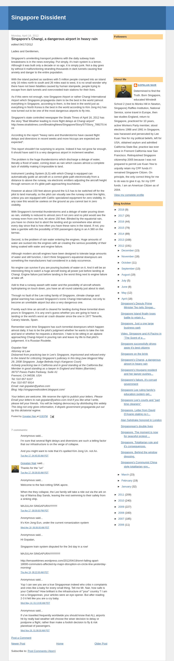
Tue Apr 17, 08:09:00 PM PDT (35, 511)
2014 (121, 233)
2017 (121, 215)
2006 (121, 524)
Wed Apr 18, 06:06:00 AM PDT (35, 527)
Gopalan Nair (29, 463)
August (126, 274)
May (124, 292)
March (125, 474)
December (128, 250)
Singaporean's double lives (137, 426)
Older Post (101, 643)
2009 (121, 506)
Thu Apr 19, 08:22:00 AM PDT (35, 572)
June (124, 286)
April (124, 298)
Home (60, 643)
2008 (121, 512)
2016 (121, 221)
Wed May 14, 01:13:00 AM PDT (35, 603)
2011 (121, 494)
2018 (121, 209)
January (126, 486)
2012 (121, 245)
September (128, 268)
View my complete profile (129, 194)
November (128, 256)
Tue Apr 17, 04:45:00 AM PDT (35, 456)
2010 (121, 500)
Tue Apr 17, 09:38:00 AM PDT (35, 473)
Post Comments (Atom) (42, 651)
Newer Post (18, 643)
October (126, 262)
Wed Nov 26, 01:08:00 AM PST (35, 630)
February (127, 480)
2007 (121, 518)
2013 (121, 239)
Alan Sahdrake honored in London (141, 420)
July (124, 280)
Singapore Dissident (38, 17)
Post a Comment (21, 637)
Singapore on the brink (134, 353)
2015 (121, 227)
